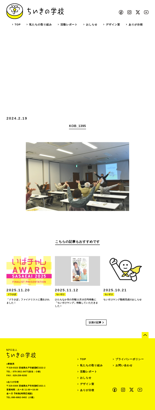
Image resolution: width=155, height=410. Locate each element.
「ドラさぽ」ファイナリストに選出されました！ (28, 303)
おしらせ (91, 24)
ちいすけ (60, 297)
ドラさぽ (12, 297)
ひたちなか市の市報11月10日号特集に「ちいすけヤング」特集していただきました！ (76, 305)
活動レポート (69, 24)
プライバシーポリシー (129, 359)
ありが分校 (136, 24)
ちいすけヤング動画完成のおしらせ (122, 302)
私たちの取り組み (40, 24)
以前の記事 (95, 322)
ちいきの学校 (35, 11)
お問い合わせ (124, 365)
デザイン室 (113, 24)
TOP (18, 24)
